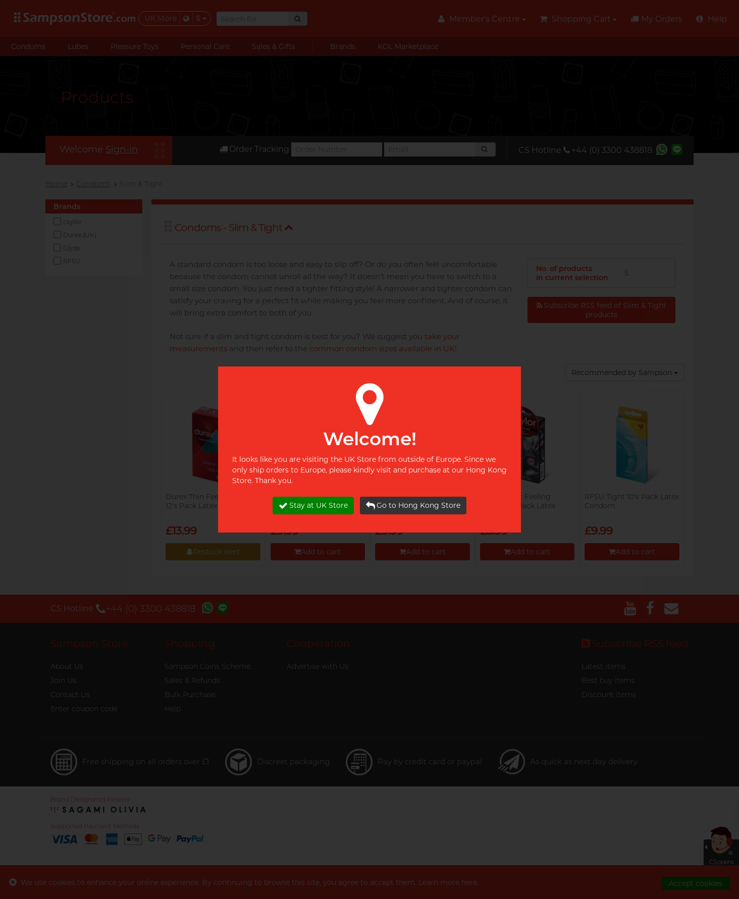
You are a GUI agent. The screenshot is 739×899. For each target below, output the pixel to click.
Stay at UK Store (313, 505)
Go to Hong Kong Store (413, 505)
